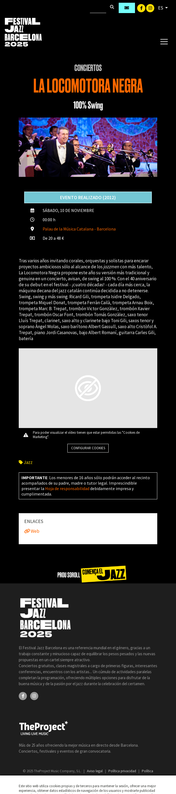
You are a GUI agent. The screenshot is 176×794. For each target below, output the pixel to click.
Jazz (26, 462)
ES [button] (161, 8)
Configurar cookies (88, 448)
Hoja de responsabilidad (67, 488)
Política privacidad (122, 771)
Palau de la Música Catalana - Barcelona (79, 229)
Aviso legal (95, 771)
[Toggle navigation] (164, 41)
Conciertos (88, 68)
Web (31, 531)
